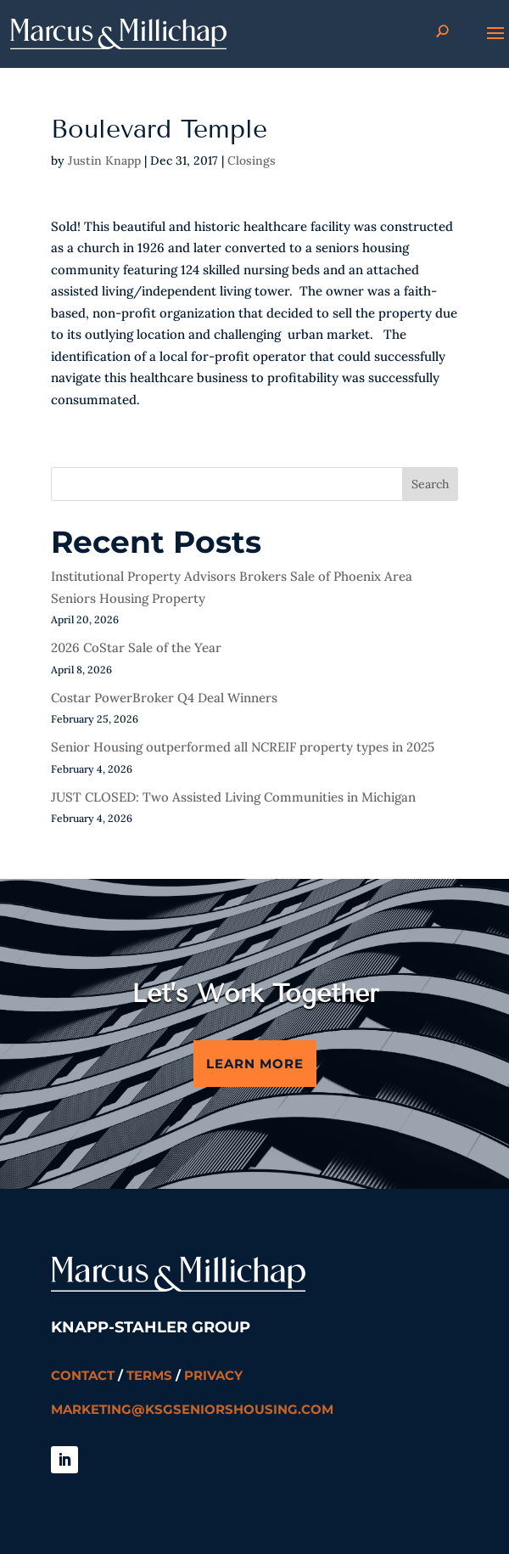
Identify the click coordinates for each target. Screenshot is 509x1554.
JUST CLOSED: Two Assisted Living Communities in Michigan (233, 797)
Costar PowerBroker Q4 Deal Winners (164, 698)
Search (430, 484)
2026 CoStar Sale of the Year (136, 647)
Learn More (255, 1064)
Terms (149, 1375)
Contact (83, 1375)
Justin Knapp (104, 160)
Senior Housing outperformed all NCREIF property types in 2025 (242, 747)
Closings (251, 160)
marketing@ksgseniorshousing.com (192, 1409)
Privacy (213, 1375)
